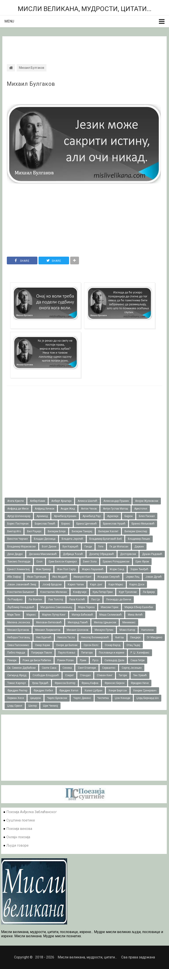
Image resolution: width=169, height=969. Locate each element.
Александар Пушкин (116, 500)
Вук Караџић (70, 546)
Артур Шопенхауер (18, 516)
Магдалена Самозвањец (56, 607)
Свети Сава (49, 667)
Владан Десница (44, 538)
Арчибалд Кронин (65, 516)
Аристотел (140, 508)
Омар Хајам (42, 645)
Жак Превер (43, 569)
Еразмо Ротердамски (116, 561)
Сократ (69, 675)
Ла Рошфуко (14, 599)
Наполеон (147, 629)
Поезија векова (19, 829)
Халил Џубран (93, 690)
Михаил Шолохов (77, 629)
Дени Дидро (15, 554)
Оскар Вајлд (112, 645)
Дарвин (139, 546)
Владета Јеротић (72, 538)
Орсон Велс (91, 645)
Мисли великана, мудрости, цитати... (84, 9)
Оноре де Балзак (66, 645)
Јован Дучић (153, 576)
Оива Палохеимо (18, 645)
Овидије (135, 637)
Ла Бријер (149, 592)
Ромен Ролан (65, 660)
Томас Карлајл (16, 683)
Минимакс (129, 622)
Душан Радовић (152, 554)
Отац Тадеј (133, 645)
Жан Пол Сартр (66, 569)
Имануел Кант (82, 576)
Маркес (31, 614)
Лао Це (95, 599)
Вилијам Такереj (82, 531)
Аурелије (112, 516)
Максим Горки (109, 607)
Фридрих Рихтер (17, 690)
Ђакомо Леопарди (18, 561)
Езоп (39, 561)
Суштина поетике (20, 820)
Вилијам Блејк (57, 531)
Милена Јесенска (18, 622)
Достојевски (128, 554)
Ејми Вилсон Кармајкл (63, 561)
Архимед (42, 516)
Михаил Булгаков (31, 84)
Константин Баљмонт (20, 592)
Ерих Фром (142, 561)
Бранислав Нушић (114, 523)
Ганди (88, 546)
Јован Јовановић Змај (21, 584)
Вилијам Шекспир (136, 531)
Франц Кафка (89, 683)
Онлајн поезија (18, 837)
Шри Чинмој (50, 705)
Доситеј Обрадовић (101, 554)
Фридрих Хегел (68, 690)
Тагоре (123, 675)
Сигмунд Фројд (16, 675)
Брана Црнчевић (86, 523)
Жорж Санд (117, 569)
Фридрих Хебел (43, 690)
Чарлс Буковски (57, 698)
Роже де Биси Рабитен (37, 660)
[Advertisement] (84, 46)
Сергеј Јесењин (132, 667)
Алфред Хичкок (44, 508)
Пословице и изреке (111, 652)
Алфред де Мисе (18, 508)
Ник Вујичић (43, 637)
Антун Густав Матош (115, 508)
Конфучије (79, 592)
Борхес (65, 523)
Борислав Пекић (45, 523)
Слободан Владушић (46, 675)
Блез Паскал (147, 516)
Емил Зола (90, 561)
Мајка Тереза (86, 607)
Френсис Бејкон (115, 683)
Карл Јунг (96, 584)
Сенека (67, 667)
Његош (119, 637)
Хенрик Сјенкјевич (144, 690)
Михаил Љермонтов (48, 629)
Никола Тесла (66, 637)
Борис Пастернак (18, 523)
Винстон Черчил (17, 538)
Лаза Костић (77, 599)
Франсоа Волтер (65, 683)
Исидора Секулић (108, 576)
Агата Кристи (15, 500)
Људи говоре (17, 845)
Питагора (87, 652)
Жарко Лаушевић (92, 569)
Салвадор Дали (114, 660)
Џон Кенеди (122, 698)
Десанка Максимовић (43, 554)
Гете (100, 546)
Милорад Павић (78, 622)
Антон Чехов (89, 508)
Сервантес (109, 667)
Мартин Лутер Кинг (54, 614)
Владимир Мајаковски (21, 546)
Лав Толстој (55, 599)
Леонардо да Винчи (118, 599)
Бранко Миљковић (143, 523)
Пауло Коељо (66, 652)
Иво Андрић (59, 576)
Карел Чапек (76, 584)
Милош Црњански (105, 622)
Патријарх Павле (41, 652)
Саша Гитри (137, 660)
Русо (95, 660)
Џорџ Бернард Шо (147, 698)
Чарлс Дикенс (82, 698)
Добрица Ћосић (73, 554)
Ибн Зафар (14, 576)
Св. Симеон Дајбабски (21, 667)
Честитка (103, 698)
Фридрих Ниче (140, 683)
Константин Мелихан (53, 592)
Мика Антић (135, 614)
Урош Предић (40, 683)
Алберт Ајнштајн (61, 500)
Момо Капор (127, 629)
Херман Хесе (15, 698)
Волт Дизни (49, 546)
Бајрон (129, 516)
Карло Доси (136, 584)
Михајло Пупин (104, 629)
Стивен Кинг (104, 675)
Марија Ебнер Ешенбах (139, 607)
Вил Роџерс (34, 531)
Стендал (85, 675)
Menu (9, 21)
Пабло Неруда (16, 652)
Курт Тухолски (128, 592)
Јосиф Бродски (52, 584)
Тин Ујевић (140, 675)
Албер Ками (37, 500)
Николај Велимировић (95, 637)
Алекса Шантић (87, 500)
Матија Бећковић (82, 614)
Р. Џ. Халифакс (139, 652)
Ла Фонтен (35, 599)
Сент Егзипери (87, 667)
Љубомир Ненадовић (20, 607)
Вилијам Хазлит (108, 531)
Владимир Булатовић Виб (105, 538)
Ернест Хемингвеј (18, 569)
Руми (83, 660)
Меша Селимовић (110, 614)
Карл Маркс (115, 584)
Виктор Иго (14, 531)
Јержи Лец (132, 576)
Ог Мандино (154, 637)
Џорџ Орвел (14, 705)
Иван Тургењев (36, 576)
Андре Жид (68, 508)
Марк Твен (13, 614)
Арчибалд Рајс (92, 516)
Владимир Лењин (139, 538)
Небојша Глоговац (18, 637)
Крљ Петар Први (103, 592)
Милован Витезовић (49, 622)
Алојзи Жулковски (146, 500)
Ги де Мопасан (119, 546)
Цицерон (35, 698)
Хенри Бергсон (117, 690)
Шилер (32, 705)
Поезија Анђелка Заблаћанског (31, 812)
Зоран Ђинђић (139, 569)
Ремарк (12, 660)
